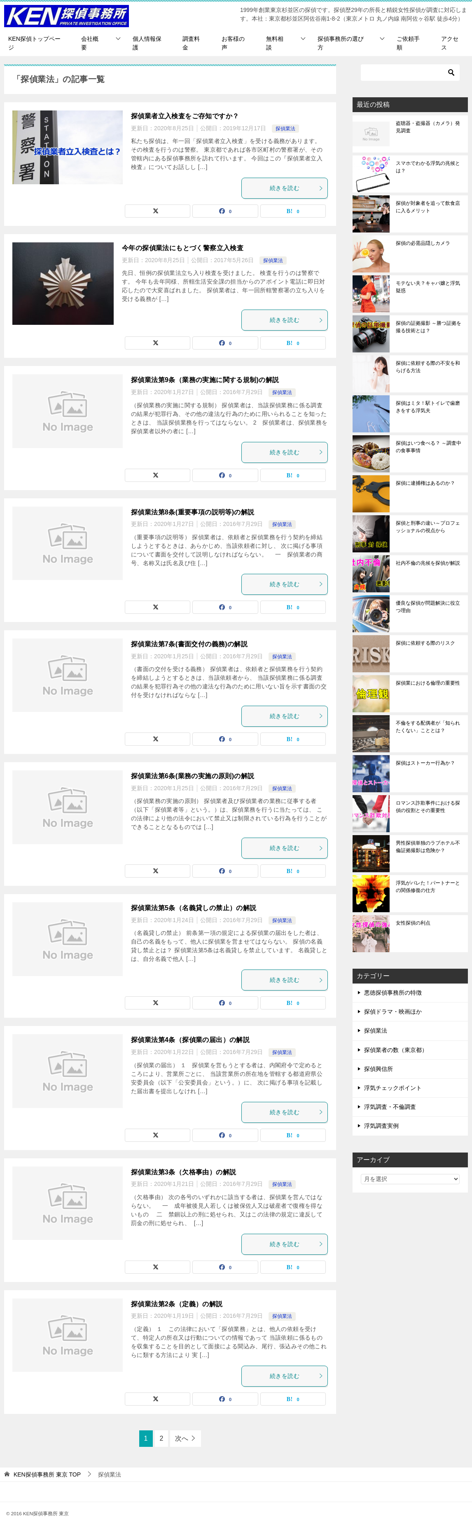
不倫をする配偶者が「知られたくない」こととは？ (428, 726)
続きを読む (296, 188)
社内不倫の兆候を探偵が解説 (428, 563)
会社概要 (89, 43)
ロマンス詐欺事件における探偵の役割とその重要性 (428, 806)
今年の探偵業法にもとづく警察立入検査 (182, 247)
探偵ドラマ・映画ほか (393, 1011)
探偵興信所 (378, 1069)
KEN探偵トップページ (34, 43)
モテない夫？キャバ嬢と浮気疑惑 (428, 286)
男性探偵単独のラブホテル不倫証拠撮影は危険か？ (428, 846)
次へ (181, 1438)
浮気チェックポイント (393, 1088)
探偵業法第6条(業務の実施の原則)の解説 (193, 775)
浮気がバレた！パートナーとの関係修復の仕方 (428, 886)
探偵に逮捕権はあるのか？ (425, 483)
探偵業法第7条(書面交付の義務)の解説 (189, 644)
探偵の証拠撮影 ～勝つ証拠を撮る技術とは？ (428, 326)
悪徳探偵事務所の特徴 (393, 992)
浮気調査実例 (381, 1125)
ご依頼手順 (408, 43)
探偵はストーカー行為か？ (425, 763)
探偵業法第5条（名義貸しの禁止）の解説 (194, 907)
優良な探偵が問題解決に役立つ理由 (428, 606)
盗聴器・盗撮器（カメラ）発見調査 (428, 127)
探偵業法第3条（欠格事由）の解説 (183, 1172)
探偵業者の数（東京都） (396, 1050)
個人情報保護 (147, 43)
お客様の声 (233, 43)
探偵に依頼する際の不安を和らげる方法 (428, 366)
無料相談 (274, 43)
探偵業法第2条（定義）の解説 (177, 1304)
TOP (47, 1474)
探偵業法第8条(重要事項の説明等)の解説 (193, 512)
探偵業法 (285, 128)
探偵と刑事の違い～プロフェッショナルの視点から (428, 526)
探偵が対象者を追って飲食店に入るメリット (428, 207)
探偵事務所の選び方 (341, 43)
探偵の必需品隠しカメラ (423, 243)
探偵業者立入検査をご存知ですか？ (185, 116)
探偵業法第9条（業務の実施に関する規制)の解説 (205, 379)
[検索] (410, 72)
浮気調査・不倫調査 (390, 1106)
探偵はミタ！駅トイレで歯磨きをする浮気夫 (428, 406)
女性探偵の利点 (413, 923)
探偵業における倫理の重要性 (428, 683)
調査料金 (191, 43)
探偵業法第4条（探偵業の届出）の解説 (190, 1039)
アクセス (449, 43)
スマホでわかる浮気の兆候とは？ (428, 167)
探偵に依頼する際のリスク (425, 643)
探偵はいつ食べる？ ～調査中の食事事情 (428, 446)
